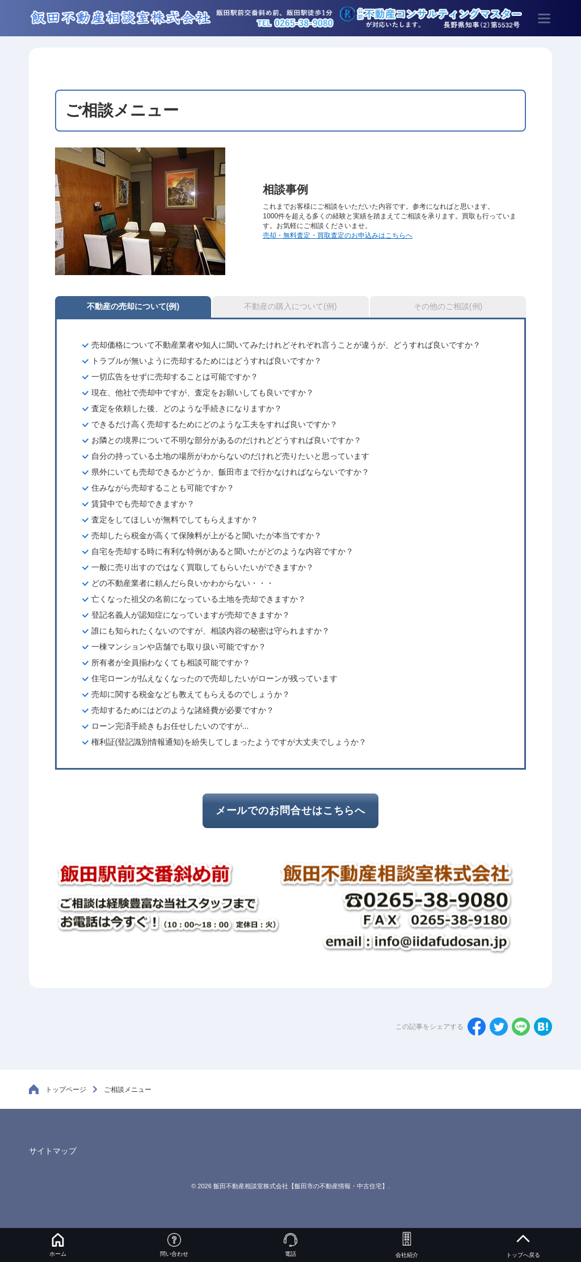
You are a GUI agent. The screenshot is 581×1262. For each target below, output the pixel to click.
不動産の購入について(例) (290, 306)
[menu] (544, 18)
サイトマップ (53, 1150)
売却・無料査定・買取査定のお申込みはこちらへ (337, 235)
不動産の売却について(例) (133, 306)
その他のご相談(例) (448, 306)
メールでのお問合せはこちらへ (291, 810)
